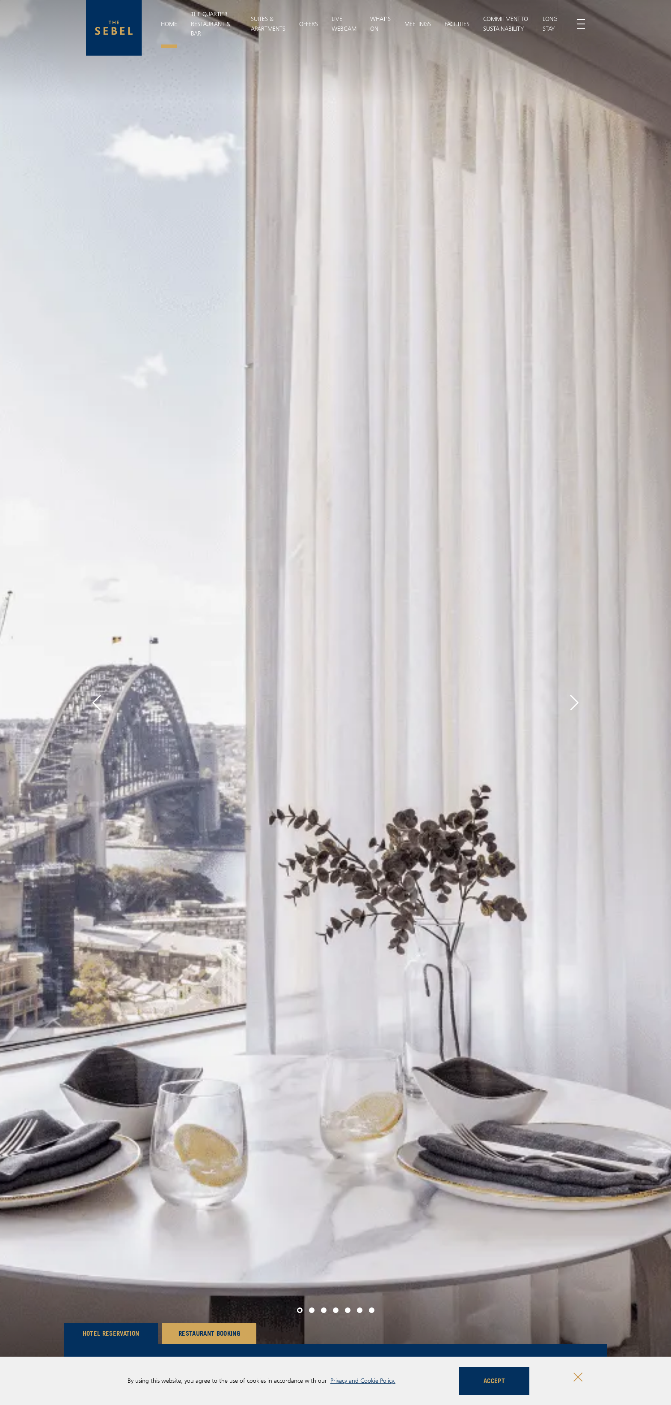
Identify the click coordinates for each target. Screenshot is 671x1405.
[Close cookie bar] (578, 1377)
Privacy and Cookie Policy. (362, 1380)
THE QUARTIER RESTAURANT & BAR (210, 23)
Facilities (457, 23)
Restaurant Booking (209, 1333)
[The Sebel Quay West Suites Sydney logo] (114, 28)
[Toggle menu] (581, 24)
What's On (380, 23)
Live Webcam (344, 23)
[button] (96, 702)
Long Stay (550, 23)
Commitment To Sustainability (505, 23)
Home (169, 23)
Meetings (417, 23)
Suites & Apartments (268, 23)
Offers (308, 23)
